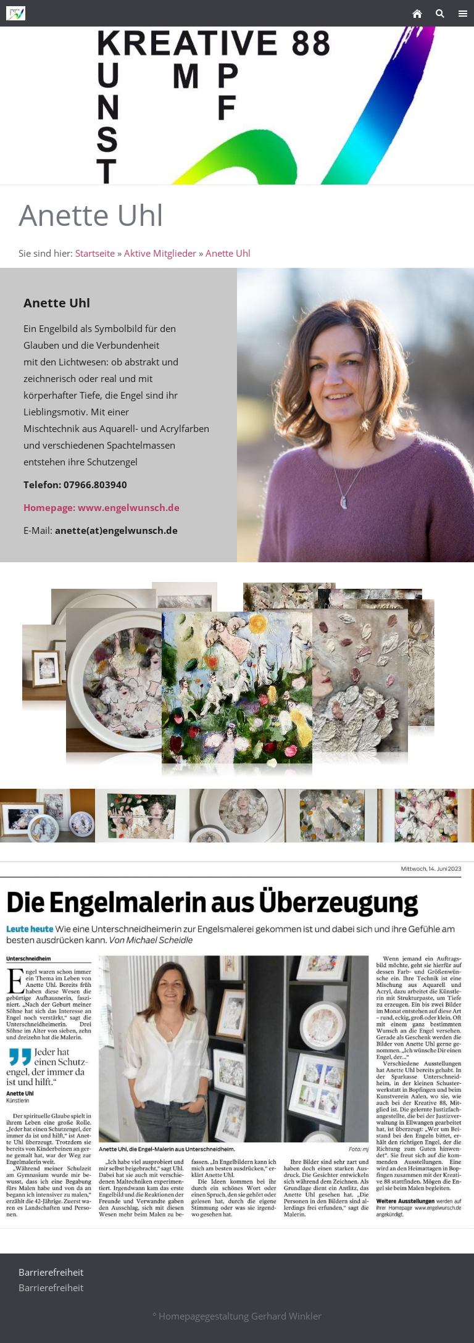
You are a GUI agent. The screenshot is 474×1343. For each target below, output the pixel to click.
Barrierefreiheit (51, 1287)
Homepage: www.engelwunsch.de (101, 507)
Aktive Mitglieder (160, 253)
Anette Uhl (228, 253)
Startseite (95, 253)
